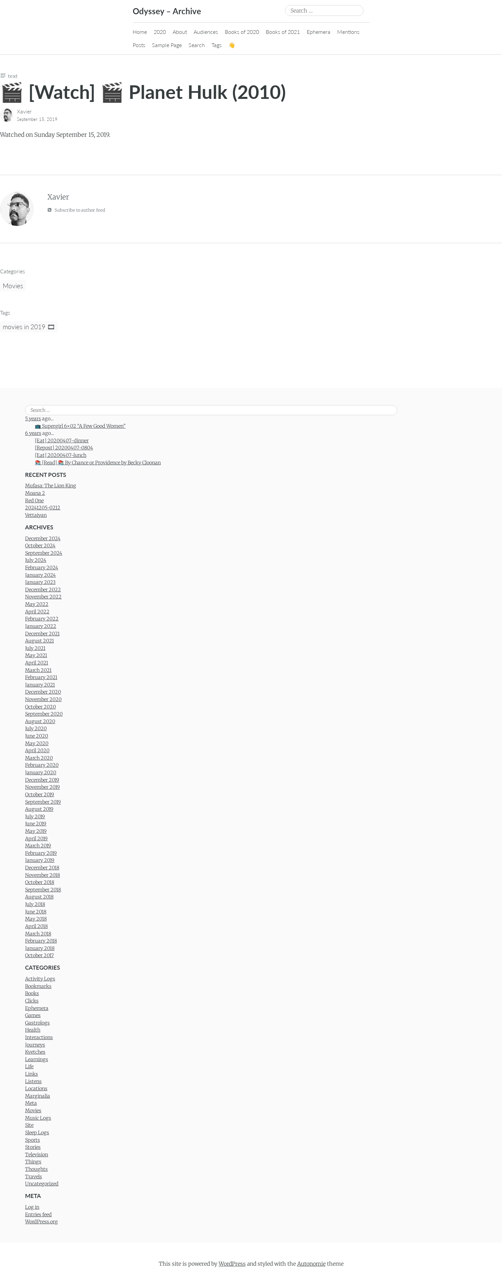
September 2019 (43, 802)
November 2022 (43, 597)
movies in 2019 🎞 (29, 327)
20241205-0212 (42, 508)
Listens (33, 1081)
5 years (33, 419)
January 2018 (39, 948)
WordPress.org (41, 1222)
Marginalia (37, 1096)
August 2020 (40, 721)
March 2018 (38, 934)
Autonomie (311, 1263)
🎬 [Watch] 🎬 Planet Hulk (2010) (143, 91)
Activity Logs (40, 979)
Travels (33, 1177)
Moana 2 (35, 493)
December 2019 (42, 780)
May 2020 (36, 743)
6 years (33, 433)
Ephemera (318, 31)
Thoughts (36, 1169)
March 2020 (39, 758)
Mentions (348, 31)
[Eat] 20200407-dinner (62, 441)
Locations (36, 1089)
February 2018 (41, 941)
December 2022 (43, 590)
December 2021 (42, 634)
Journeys (35, 1045)
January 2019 (39, 860)
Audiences (206, 31)
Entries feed (38, 1215)
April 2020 (37, 750)
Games (33, 1015)
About (180, 31)
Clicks (32, 1001)
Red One (34, 501)
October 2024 (40, 546)
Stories (33, 1147)
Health (32, 1030)
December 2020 (43, 692)
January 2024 (40, 575)
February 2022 (42, 619)
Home (140, 31)
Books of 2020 (242, 31)
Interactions (39, 1037)
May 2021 (36, 655)
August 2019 (39, 809)
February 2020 (42, 765)
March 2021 (38, 670)
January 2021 (40, 685)
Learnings (36, 1059)
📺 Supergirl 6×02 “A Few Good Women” (80, 426)
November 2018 (42, 875)
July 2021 (35, 648)
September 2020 (44, 714)
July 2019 (35, 817)
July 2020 (36, 728)
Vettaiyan (36, 515)
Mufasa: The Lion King (50, 486)
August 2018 (39, 897)
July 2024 (35, 560)
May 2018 (36, 919)
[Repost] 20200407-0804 (64, 448)
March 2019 (38, 846)
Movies (13, 286)
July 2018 (35, 904)
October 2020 (40, 707)
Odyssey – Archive (167, 11)
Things (33, 1162)
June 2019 (35, 824)
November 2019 (42, 787)
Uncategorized (42, 1184)
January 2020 (40, 773)
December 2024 (43, 538)
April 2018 (36, 926)
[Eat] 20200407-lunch (60, 455)
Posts (139, 45)
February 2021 (41, 677)
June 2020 (36, 736)
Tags (217, 45)
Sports (32, 1140)
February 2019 (41, 853)
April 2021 (36, 663)
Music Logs (38, 1118)
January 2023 (40, 582)
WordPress (232, 1263)
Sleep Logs (37, 1133)
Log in (32, 1207)
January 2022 (40, 626)
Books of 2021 (283, 31)
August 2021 (39, 641)
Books (32, 993)
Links (31, 1074)
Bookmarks (38, 986)
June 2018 (35, 912)
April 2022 (37, 612)
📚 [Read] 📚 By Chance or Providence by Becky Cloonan (98, 463)
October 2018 (39, 882)
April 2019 (36, 839)
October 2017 (39, 955)
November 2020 (43, 699)
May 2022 (36, 604)
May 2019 (36, 831)
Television (36, 1155)
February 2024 (41, 568)
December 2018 (42, 868)
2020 (160, 31)
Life (29, 1066)
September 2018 (43, 890)
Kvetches (35, 1052)
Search (197, 45)
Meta (31, 1103)
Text (13, 75)
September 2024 (43, 553)
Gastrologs (37, 1023)
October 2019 (39, 795)
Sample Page (167, 45)
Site (29, 1125)
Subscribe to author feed (76, 209)
